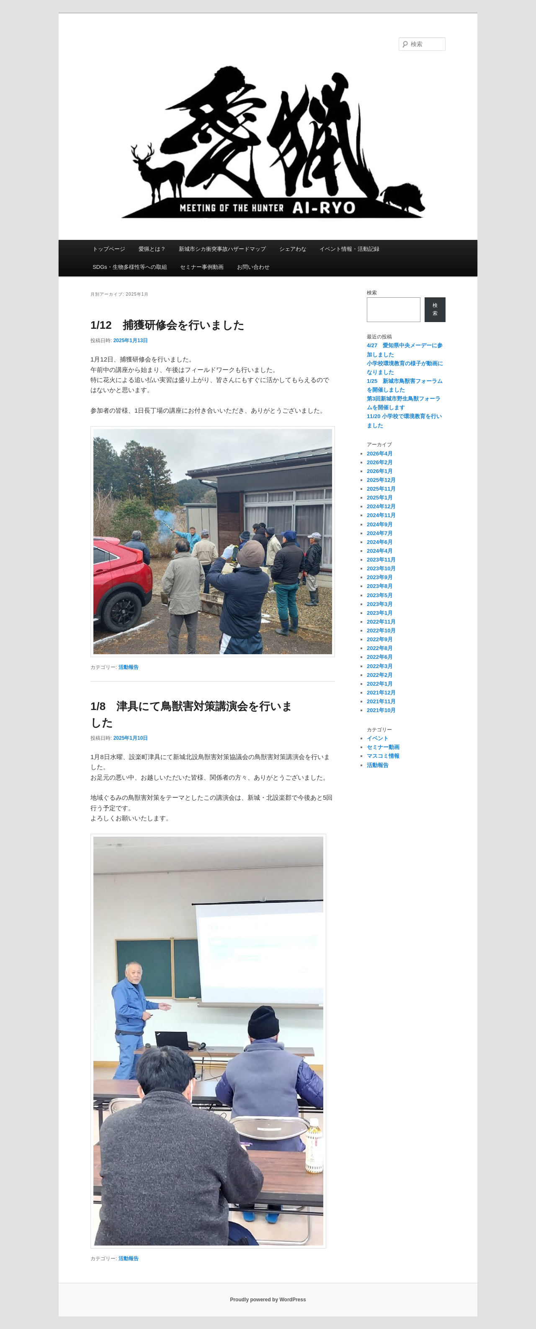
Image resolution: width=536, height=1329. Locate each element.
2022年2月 (380, 675)
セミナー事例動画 (202, 267)
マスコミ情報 (383, 756)
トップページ (109, 249)
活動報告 (129, 667)
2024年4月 (380, 551)
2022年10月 (381, 630)
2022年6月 (380, 657)
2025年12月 (381, 480)
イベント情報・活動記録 (349, 249)
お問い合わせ (253, 267)
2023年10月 (381, 568)
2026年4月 (380, 453)
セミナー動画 (383, 747)
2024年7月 (380, 533)
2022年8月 (380, 648)
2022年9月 (380, 639)
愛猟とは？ (152, 249)
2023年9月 (380, 577)
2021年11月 (381, 701)
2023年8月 (380, 586)
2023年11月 (381, 560)
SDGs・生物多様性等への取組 (130, 267)
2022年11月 (381, 622)
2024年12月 (381, 506)
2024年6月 (380, 542)
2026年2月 (380, 462)
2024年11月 (381, 515)
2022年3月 (380, 666)
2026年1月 (380, 471)
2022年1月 (380, 684)
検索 (372, 293)
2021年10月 (381, 710)
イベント (378, 738)
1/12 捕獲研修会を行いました (167, 325)
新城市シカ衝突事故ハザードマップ (222, 249)
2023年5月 (380, 595)
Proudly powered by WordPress (268, 1300)
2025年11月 (381, 489)
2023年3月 (380, 604)
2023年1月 (380, 613)
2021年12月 (381, 692)
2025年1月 (380, 497)
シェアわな (293, 249)
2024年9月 (380, 524)
